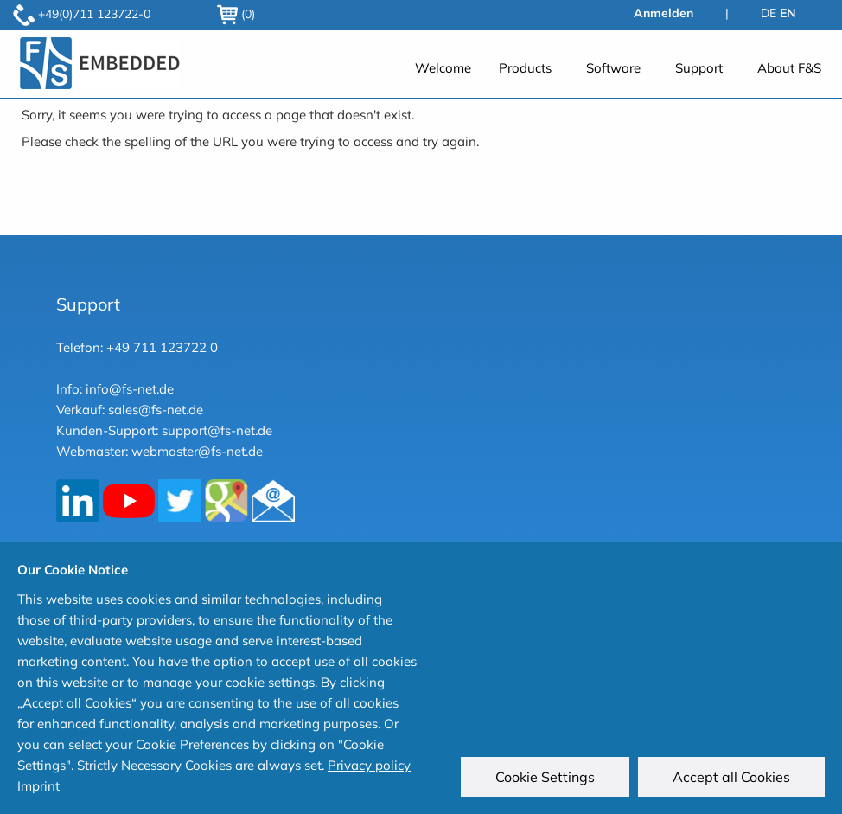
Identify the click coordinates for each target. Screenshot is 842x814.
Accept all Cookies (731, 776)
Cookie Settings (545, 776)
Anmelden (663, 13)
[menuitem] (443, 67)
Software (613, 68)
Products (525, 68)
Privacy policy (369, 765)
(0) (236, 14)
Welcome (443, 68)
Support (699, 68)
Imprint (38, 786)
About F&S (789, 68)
